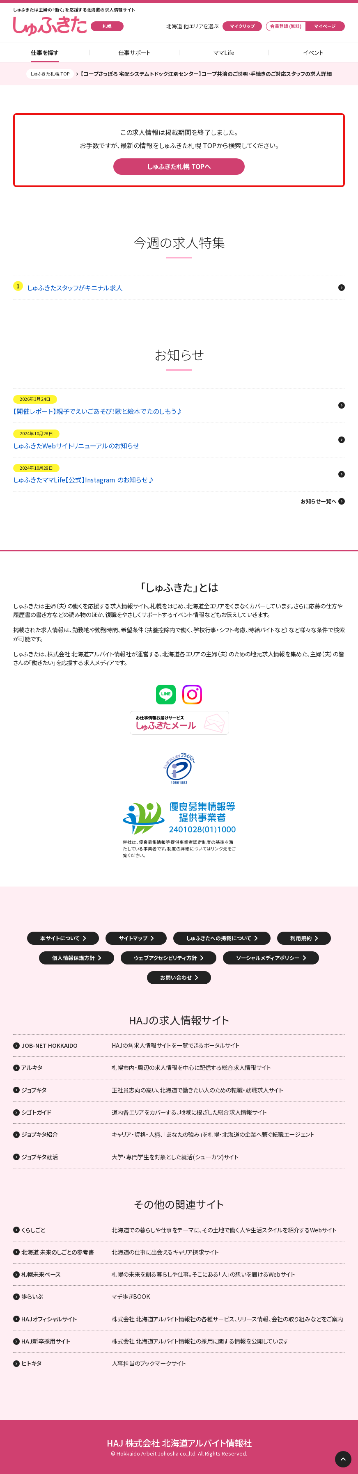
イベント (313, 52)
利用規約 (301, 938)
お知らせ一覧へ (319, 501)
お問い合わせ (176, 977)
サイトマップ (133, 938)
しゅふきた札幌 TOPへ (179, 166)
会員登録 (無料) (286, 26)
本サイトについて (60, 938)
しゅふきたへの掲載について (218, 938)
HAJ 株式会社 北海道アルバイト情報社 (179, 1442)
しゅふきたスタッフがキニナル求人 (75, 288)
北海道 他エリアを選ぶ (192, 26)
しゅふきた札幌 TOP (50, 74)
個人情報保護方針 (73, 958)
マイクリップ (242, 26)
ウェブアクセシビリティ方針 (165, 958)
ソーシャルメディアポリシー (268, 958)
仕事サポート (134, 52)
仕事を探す (45, 52)
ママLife (223, 52)
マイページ (325, 26)
